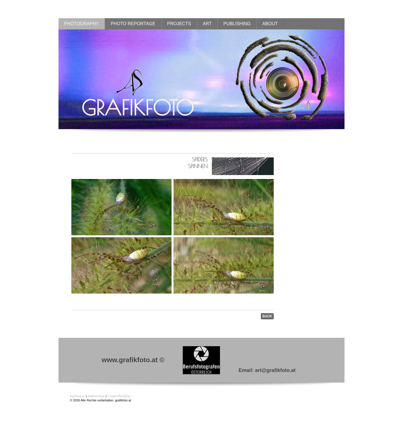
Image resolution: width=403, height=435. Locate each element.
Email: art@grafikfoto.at (267, 370)
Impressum (77, 396)
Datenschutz (96, 396)
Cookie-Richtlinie (119, 396)
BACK (267, 316)
